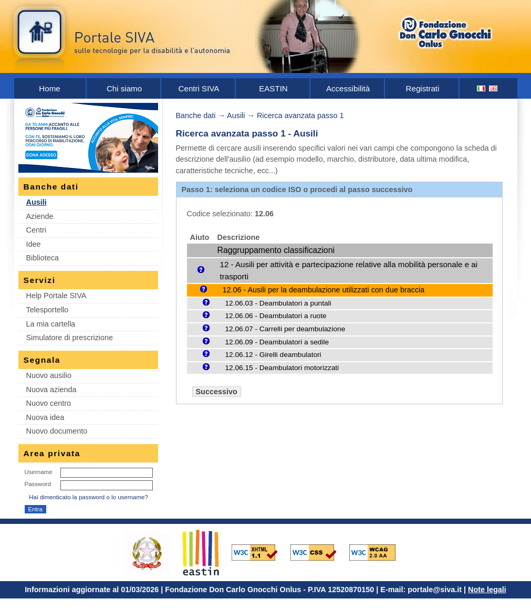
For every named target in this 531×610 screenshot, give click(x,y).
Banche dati (196, 115)
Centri (36, 230)
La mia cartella (51, 324)
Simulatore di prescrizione (69, 337)
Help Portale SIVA (56, 295)
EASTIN (273, 88)
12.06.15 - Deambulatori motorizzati (282, 368)
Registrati (423, 88)
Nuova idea (45, 417)
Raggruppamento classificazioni (276, 250)
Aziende (40, 216)
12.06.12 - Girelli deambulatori (273, 355)
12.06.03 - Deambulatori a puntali (278, 303)
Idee (33, 244)
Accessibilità (348, 88)
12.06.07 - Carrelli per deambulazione (285, 329)
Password (38, 484)
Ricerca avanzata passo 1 (300, 115)
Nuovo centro (48, 403)
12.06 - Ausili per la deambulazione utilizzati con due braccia (324, 290)
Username (39, 472)
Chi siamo (124, 88)
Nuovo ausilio (48, 375)
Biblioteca (42, 258)
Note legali (487, 589)
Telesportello (47, 310)
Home (49, 88)
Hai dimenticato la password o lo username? (88, 497)
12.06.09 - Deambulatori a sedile (277, 342)
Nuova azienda (51, 389)
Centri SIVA (199, 88)
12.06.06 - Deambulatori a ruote (276, 316)
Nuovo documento (57, 431)
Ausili (36, 202)
